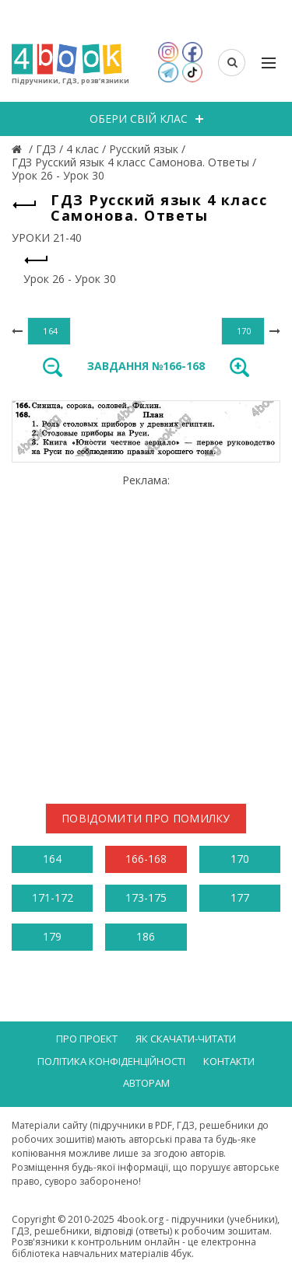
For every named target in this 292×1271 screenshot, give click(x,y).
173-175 (146, 897)
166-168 (146, 858)
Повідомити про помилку (146, 818)
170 (239, 858)
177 (239, 897)
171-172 (52, 897)
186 (145, 936)
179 (52, 936)
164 (52, 858)
